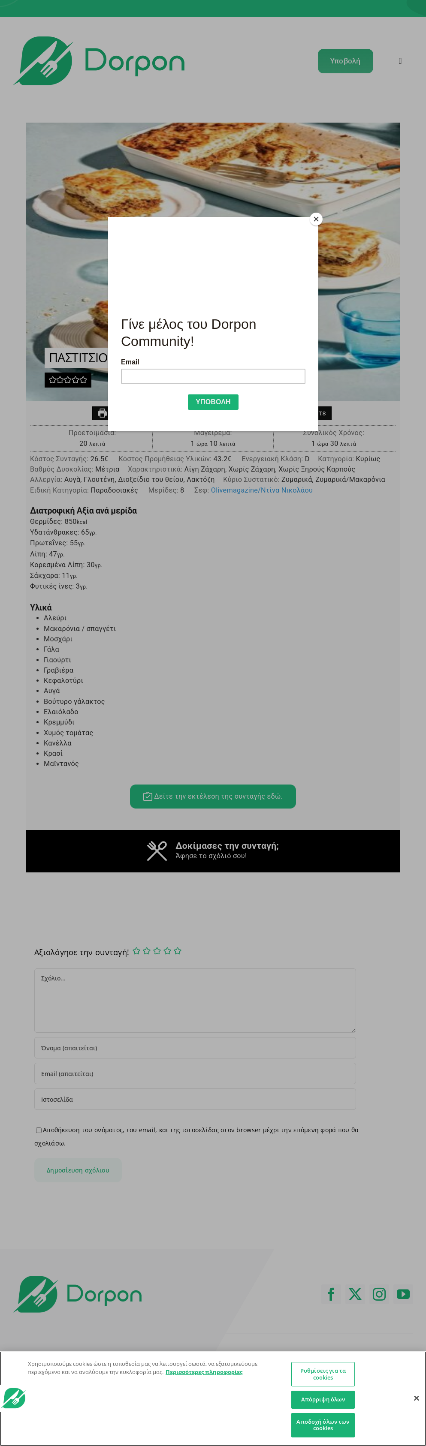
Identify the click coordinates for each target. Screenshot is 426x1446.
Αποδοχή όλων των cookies (322, 1425)
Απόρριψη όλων (323, 1399)
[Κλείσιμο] (416, 1398)
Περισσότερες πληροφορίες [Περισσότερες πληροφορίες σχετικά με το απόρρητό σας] (204, 1372)
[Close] (316, 219)
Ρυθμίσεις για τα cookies (323, 1374)
